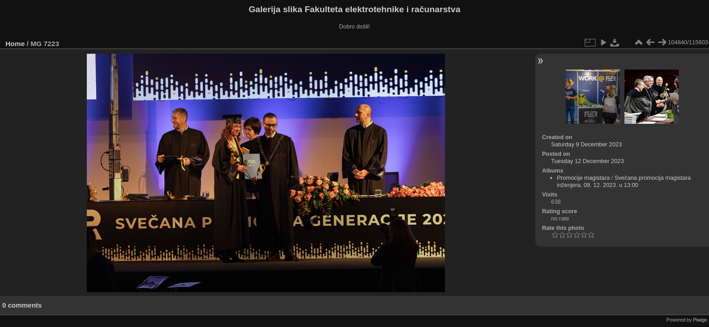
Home (15, 43)
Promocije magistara (583, 177)
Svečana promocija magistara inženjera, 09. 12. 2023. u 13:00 (624, 181)
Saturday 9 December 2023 (586, 144)
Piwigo (700, 319)
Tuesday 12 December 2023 (587, 161)
